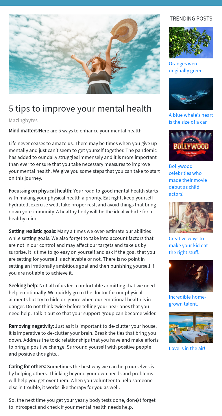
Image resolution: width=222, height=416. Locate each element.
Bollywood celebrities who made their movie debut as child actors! (188, 179)
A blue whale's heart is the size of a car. (191, 118)
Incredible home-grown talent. (187, 300)
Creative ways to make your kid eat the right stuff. (188, 245)
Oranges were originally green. (186, 67)
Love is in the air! (187, 348)
